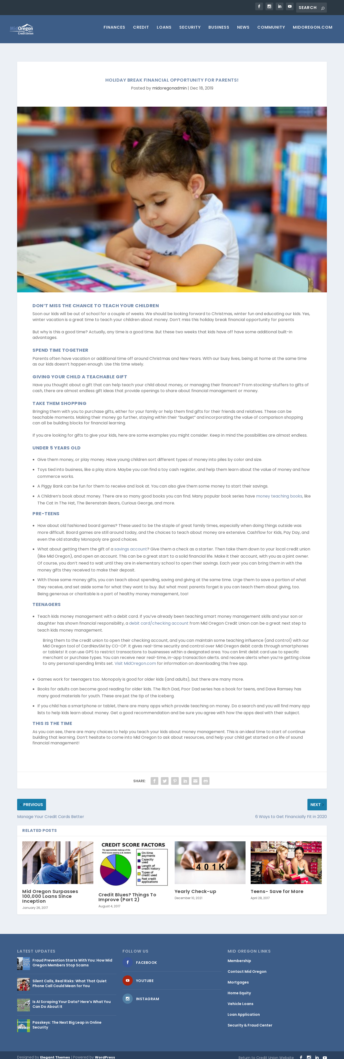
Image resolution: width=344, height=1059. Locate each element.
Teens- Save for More (277, 887)
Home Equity (239, 988)
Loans (164, 31)
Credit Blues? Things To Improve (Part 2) (127, 892)
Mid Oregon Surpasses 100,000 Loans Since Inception (50, 892)
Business (218, 31)
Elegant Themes (55, 1052)
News (243, 31)
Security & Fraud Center (250, 1020)
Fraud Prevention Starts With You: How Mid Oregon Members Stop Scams (72, 958)
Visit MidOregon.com (135, 659)
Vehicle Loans (240, 999)
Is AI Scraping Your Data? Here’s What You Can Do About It (71, 999)
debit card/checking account (158, 619)
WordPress (105, 1052)
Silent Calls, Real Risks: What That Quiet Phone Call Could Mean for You (69, 979)
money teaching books (279, 491)
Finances (114, 31)
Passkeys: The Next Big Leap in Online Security (67, 1020)
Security (190, 31)
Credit (141, 31)
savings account (130, 544)
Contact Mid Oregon (247, 966)
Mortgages (238, 977)
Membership (239, 956)
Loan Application (244, 1009)
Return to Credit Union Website (266, 1053)
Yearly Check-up (195, 887)
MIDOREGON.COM (312, 31)
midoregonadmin (169, 83)
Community (271, 31)
